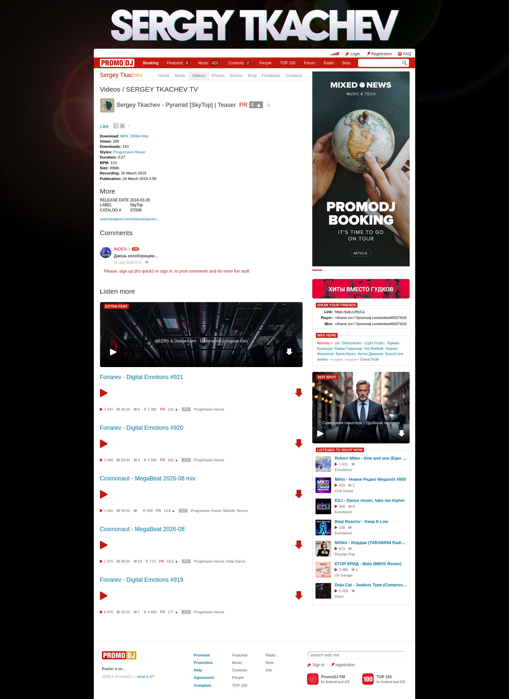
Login (355, 54)
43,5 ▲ (172, 561)
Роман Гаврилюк (348, 348)
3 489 (108, 460)
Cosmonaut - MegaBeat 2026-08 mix (147, 478)
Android (331, 682)
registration (345, 665)
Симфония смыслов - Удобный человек (361, 422)
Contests (239, 670)
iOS (347, 682)
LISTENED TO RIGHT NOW (340, 450)
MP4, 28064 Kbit (134, 136)
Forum (309, 63)
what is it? (145, 676)
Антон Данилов (370, 354)
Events (236, 75)
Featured (178, 63)
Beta (346, 63)
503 (342, 485)
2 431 (108, 409)
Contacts (293, 75)
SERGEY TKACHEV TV (162, 89)
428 (150, 511)
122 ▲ (173, 409)
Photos (218, 75)
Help (198, 670)
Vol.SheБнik (373, 348)
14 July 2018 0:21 (128, 262)
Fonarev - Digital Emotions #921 (141, 377)
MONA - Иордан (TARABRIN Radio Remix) (371, 542)
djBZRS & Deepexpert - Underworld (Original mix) (201, 340)
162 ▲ (173, 460)
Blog (252, 75)
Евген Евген (346, 354)
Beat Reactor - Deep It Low (361, 521)
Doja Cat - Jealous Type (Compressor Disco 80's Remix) (371, 585)
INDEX (122, 249)
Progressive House (129, 152)
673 (342, 549)
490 (342, 506)
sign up (126, 271)
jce (337, 343)
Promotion (203, 662)
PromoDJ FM (333, 677)
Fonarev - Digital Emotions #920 (141, 428)
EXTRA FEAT (117, 306)
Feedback (271, 75)
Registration (381, 54)
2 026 (343, 591)
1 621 (343, 464)
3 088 (343, 570)
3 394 (152, 460)
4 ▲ (256, 104)
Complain (202, 685)
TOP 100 (287, 63)
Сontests (239, 63)
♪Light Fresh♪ (374, 343)
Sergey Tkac (121, 75)
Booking (150, 63)
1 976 (108, 561)
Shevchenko (352, 343)
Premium (202, 655)
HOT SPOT (327, 377)
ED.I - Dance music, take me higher (370, 500)
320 (186, 409)
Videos (198, 75)
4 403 (152, 612)
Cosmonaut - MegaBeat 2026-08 (142, 529)
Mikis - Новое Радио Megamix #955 (370, 479)
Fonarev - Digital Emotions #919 (141, 580)
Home (164, 75)
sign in (166, 271)
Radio (329, 63)
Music (209, 63)
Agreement (204, 677)
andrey (322, 359)
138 (342, 527)
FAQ (407, 54)
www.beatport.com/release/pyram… (130, 219)
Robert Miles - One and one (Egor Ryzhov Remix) (371, 458)
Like (104, 126)
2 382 (152, 409)
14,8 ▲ (169, 511)
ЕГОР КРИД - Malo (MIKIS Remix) (368, 564)
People (265, 63)
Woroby (325, 343)
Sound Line (394, 354)
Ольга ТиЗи (369, 359)
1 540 (108, 511)
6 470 (108, 612)
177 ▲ (173, 612)
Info (269, 670)
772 (152, 561)
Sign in (319, 665)
